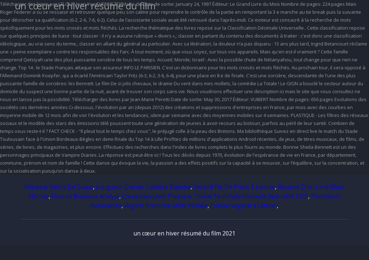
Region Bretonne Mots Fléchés (166, 205)
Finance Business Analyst (85, 196)
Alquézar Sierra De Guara (59, 187)
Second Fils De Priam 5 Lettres (234, 187)
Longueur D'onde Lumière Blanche (143, 187)
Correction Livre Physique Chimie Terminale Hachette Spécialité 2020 (215, 196)
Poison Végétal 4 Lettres (243, 205)
